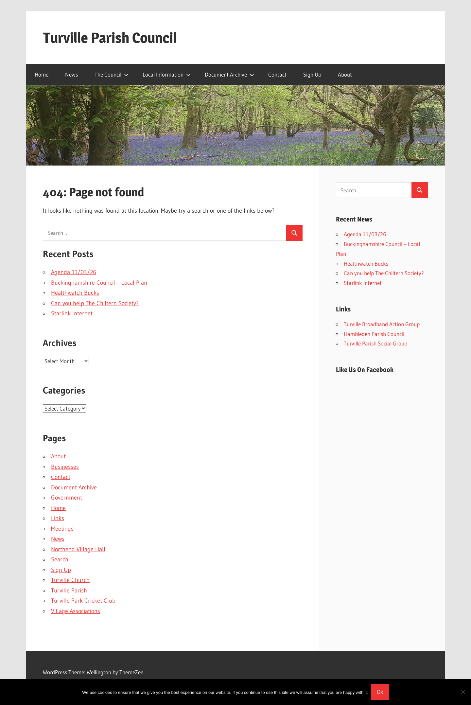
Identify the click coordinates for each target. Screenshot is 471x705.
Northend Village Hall (78, 549)
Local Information (167, 74)
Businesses (65, 466)
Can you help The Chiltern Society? (95, 303)
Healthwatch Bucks (75, 292)
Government (66, 497)
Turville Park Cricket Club (83, 600)
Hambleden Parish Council (374, 333)
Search (59, 559)
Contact (277, 74)
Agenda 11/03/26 (73, 272)
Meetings (62, 528)
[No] (463, 692)
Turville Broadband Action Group (382, 324)
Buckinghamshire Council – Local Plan (99, 282)
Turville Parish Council (110, 37)
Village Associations (75, 611)
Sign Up (312, 74)
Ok (380, 691)
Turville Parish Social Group (375, 343)
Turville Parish (69, 590)
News (71, 74)
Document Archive (229, 74)
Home (41, 74)
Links (57, 518)
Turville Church (70, 580)
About (345, 74)
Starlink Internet (72, 313)
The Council (112, 74)
